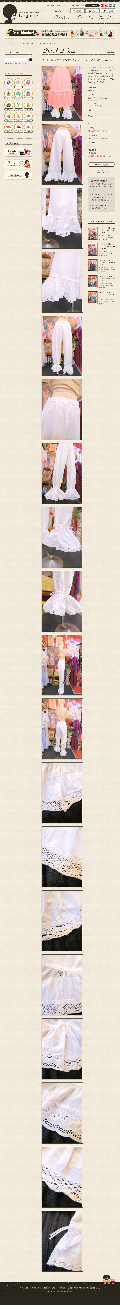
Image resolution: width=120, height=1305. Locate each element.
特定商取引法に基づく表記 (82, 1288)
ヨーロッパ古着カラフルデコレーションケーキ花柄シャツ (108, 246)
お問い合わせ (102, 172)
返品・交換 (69, 1288)
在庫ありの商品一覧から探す (17, 63)
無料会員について (39, 1288)
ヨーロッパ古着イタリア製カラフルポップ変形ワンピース (108, 230)
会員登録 (78, 11)
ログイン (93, 11)
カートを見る (109, 11)
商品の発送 (61, 1288)
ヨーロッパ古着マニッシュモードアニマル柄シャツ (108, 262)
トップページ (9, 43)
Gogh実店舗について (26, 1288)
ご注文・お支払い (51, 1288)
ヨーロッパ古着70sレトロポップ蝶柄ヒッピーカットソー (108, 278)
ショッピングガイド (102, 170)
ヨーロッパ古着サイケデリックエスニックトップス (108, 294)
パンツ (16, 43)
